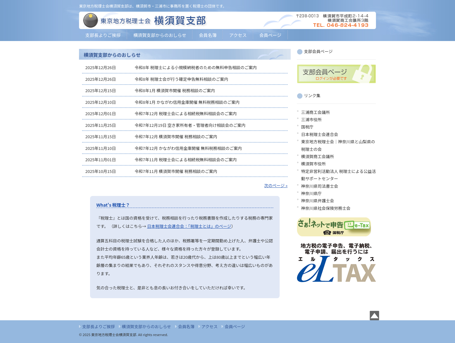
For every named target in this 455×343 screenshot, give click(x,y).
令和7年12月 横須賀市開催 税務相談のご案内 (176, 136)
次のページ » (276, 185)
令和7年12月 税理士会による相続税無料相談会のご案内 (186, 113)
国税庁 (307, 127)
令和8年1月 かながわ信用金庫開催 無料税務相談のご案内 (187, 102)
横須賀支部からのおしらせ (159, 35)
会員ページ (270, 35)
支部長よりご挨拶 (103, 35)
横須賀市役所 (313, 164)
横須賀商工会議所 (317, 156)
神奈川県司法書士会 (319, 186)
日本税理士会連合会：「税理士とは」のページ (189, 226)
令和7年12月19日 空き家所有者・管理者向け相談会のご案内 (190, 125)
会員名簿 (207, 35)
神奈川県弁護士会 (317, 201)
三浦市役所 (311, 119)
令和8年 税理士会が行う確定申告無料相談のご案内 (181, 79)
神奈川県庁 (311, 193)
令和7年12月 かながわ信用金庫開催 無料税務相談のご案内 (188, 148)
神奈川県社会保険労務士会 (325, 208)
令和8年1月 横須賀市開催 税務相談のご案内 (175, 90)
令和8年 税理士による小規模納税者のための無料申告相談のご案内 (196, 67)
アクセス (237, 35)
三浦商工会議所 (315, 112)
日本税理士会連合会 (319, 134)
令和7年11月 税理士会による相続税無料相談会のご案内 (186, 160)
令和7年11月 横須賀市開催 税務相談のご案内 (176, 171)
